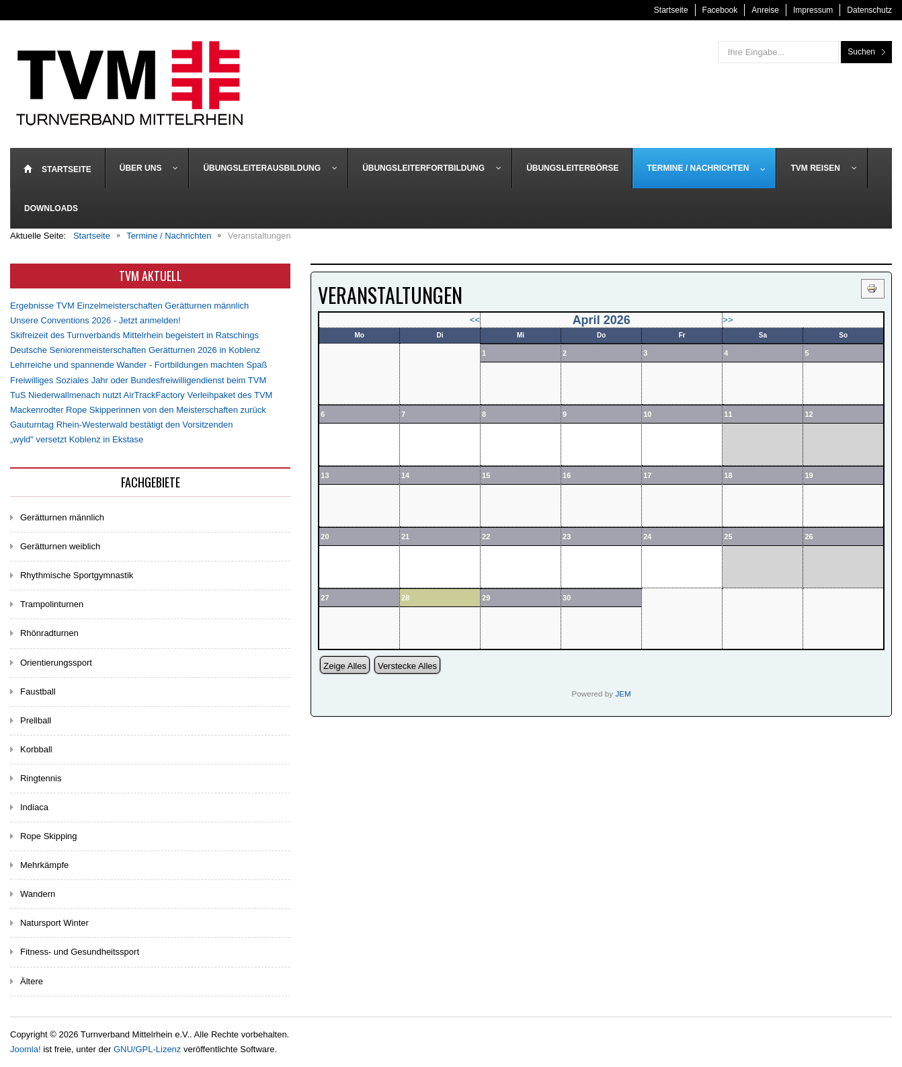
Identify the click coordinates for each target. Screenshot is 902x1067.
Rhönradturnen (49, 633)
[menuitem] (58, 168)
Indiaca (34, 807)
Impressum (813, 10)
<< (475, 320)
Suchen (861, 51)
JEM (622, 693)
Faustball (38, 691)
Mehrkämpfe (44, 865)
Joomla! (25, 1049)
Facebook (720, 10)
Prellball (35, 720)
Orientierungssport (56, 663)
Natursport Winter (54, 923)
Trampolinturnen (51, 604)
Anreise (765, 10)
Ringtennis (40, 778)
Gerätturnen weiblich (60, 546)
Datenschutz (869, 10)
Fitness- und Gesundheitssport (79, 952)
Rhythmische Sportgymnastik (76, 575)
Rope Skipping (48, 836)
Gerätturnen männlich (62, 517)
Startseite (671, 10)
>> (728, 320)
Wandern (37, 894)
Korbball (36, 749)
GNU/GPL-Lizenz (147, 1049)
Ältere (31, 981)
